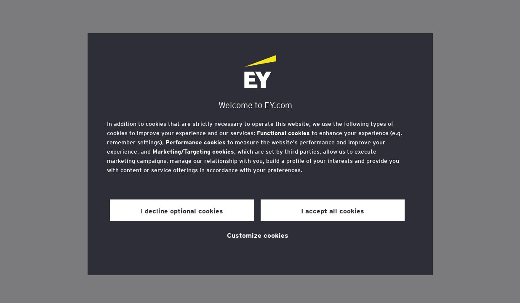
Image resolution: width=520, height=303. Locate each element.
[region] (260, 154)
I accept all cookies (332, 210)
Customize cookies (257, 234)
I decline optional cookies (182, 210)
